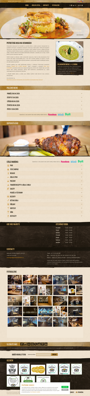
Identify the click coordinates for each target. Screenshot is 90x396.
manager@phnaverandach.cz (42, 1)
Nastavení (65, 389)
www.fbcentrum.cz (51, 348)
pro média (80, 392)
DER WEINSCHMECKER (68, 348)
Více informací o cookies (35, 392)
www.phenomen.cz (42, 348)
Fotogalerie (56, 5)
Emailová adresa (31, 354)
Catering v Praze (24, 348)
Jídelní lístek (36, 5)
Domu (27, 5)
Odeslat (54, 354)
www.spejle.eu (59, 348)
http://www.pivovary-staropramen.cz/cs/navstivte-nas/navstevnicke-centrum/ (25, 79)
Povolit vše (65, 386)
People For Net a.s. (18, 393)
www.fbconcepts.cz (32, 348)
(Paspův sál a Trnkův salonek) (18, 66)
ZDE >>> (72, 73)
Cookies (72, 392)
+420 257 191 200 (29, 1)
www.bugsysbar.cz (15, 348)
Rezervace (88, 17)
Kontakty (46, 5)
